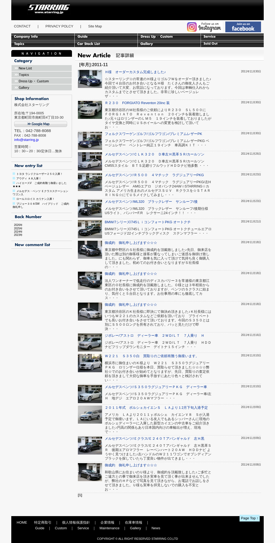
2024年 (17, 231)
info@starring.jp (26, 140)
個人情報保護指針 (76, 522)
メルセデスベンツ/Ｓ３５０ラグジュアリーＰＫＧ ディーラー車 (156, 387)
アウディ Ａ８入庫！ (28, 178)
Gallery (135, 528)
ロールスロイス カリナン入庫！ (35, 198)
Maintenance (109, 528)
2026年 (17, 224)
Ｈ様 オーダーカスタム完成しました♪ (135, 72)
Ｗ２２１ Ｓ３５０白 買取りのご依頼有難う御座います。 (152, 356)
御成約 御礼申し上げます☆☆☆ (131, 243)
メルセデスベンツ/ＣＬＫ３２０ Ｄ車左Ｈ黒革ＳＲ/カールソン (154, 154)
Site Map (95, 26)
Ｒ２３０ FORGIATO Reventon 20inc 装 (137, 103)
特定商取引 (43, 522)
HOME (22, 522)
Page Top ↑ (249, 518)
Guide (40, 528)
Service (83, 528)
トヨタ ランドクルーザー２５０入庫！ (39, 173)
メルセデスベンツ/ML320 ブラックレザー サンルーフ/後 (151, 202)
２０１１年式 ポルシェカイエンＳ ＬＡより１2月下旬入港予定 (156, 408)
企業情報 (107, 522)
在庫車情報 (133, 522)
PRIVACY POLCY (59, 26)
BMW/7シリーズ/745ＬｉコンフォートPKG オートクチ (148, 222)
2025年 (17, 228)
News (155, 528)
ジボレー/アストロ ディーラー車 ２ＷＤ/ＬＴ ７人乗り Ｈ (154, 335)
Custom (61, 528)
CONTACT (22, 26)
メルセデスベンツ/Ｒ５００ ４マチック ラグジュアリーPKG (154, 175)
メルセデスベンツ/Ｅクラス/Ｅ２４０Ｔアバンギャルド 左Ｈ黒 (154, 438)
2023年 (17, 234)
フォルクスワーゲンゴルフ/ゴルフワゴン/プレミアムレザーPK (153, 134)
